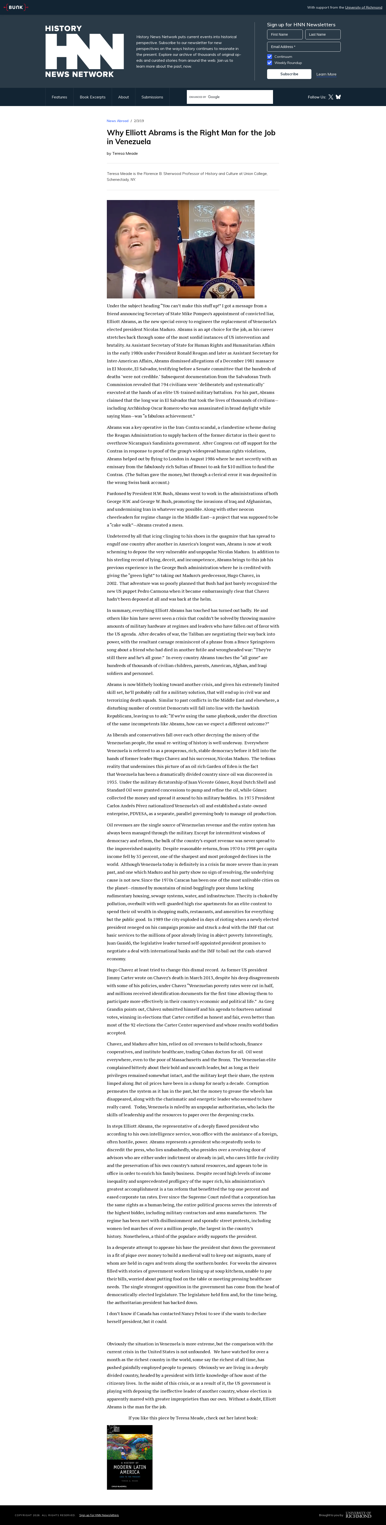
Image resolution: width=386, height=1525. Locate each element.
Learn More (326, 74)
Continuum (283, 56)
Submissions (152, 96)
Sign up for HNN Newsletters (99, 1515)
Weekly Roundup (288, 63)
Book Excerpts (93, 96)
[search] (224, 97)
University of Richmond (363, 7)
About (123, 96)
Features (59, 96)
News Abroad (118, 121)
